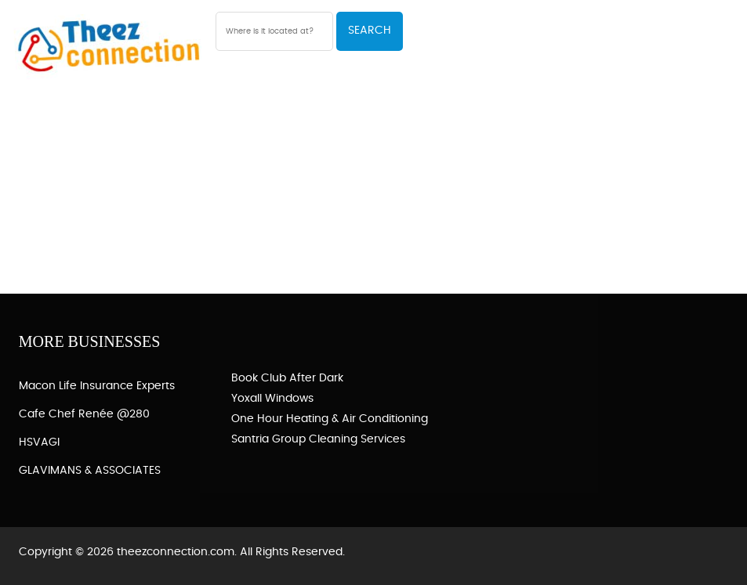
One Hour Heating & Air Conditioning (329, 418)
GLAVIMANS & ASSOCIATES (90, 470)
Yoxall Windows (272, 398)
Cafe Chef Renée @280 (84, 414)
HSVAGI (39, 442)
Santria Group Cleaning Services (318, 439)
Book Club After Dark (287, 378)
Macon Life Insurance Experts (97, 386)
